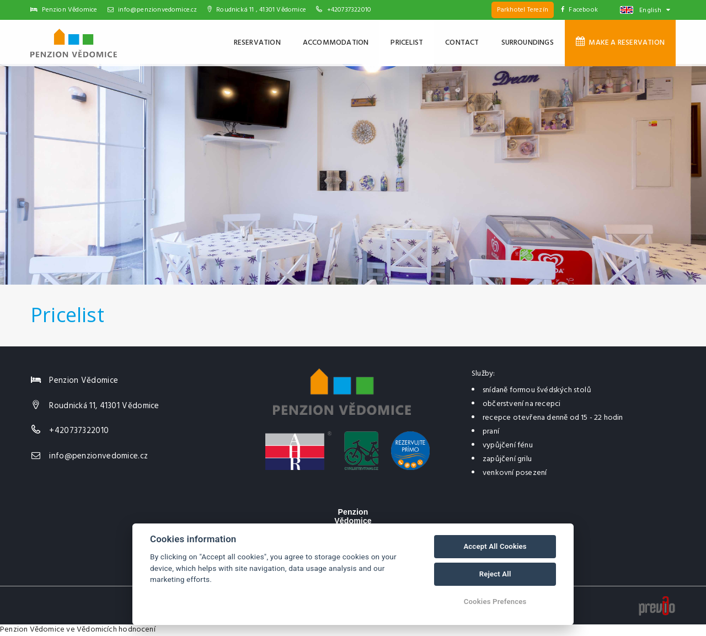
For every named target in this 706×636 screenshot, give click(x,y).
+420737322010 (349, 9)
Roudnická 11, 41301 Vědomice (104, 406)
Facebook (579, 9)
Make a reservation (620, 42)
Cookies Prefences (495, 601)
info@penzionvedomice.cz (152, 9)
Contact (462, 43)
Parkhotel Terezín (522, 9)
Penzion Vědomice (32, 629)
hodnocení (137, 629)
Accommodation (336, 43)
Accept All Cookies (494, 546)
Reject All (495, 574)
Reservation (257, 43)
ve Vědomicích (91, 629)
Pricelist (407, 43)
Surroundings (527, 43)
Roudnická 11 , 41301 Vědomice (256, 9)
